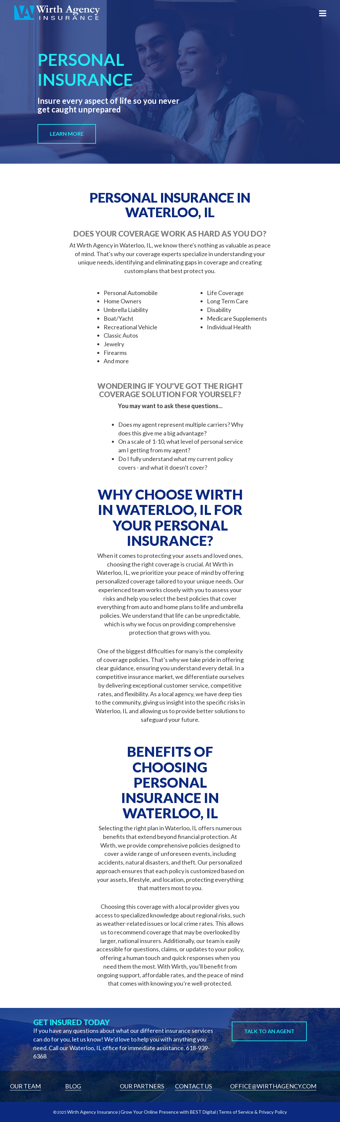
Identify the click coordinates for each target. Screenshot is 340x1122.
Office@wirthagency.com (273, 1086)
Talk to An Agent (269, 1031)
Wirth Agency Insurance (92, 1112)
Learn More (67, 133)
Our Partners (142, 1086)
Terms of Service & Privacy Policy (252, 1112)
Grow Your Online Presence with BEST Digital (168, 1112)
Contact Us (193, 1086)
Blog (73, 1086)
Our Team (25, 1086)
